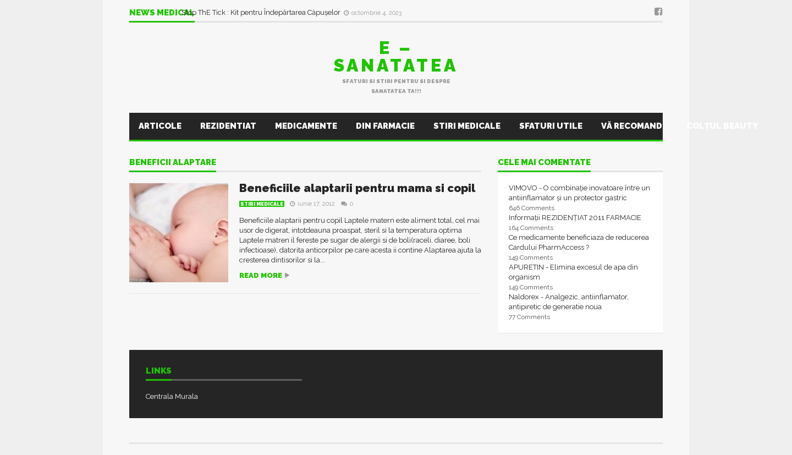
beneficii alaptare (172, 162)
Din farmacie (385, 126)
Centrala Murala (172, 396)
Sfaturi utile (550, 126)
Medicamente (306, 126)
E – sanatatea (396, 56)
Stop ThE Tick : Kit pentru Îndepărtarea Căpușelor (262, 12)
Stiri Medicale (467, 126)
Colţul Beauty (722, 126)
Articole (160, 126)
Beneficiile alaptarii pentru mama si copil (357, 188)
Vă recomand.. (634, 126)
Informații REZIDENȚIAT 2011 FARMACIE (575, 217)
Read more (260, 275)
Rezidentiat (228, 126)
